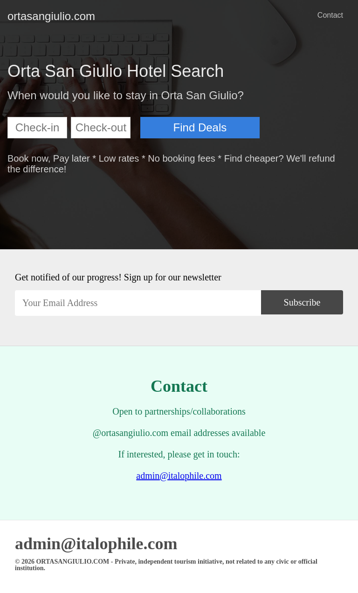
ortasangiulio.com (14, 16)
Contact (330, 15)
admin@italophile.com (178, 475)
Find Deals (200, 127)
